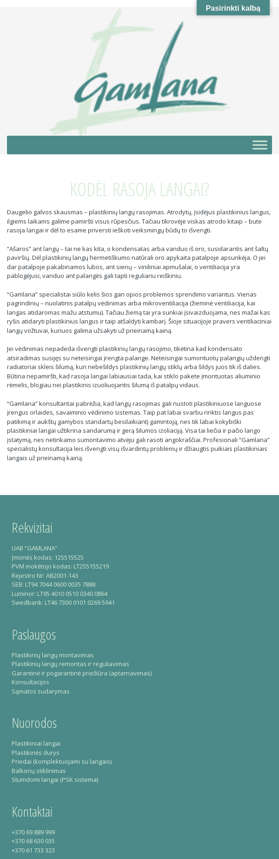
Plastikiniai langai (36, 743)
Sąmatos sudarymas (41, 691)
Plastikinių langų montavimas (53, 655)
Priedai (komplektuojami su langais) (62, 761)
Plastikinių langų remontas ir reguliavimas (70, 664)
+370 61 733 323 (33, 850)
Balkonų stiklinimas (39, 770)
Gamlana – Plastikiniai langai (139, 71)
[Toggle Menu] (259, 145)
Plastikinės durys (36, 752)
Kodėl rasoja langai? (139, 189)
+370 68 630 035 (33, 841)
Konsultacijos (30, 682)
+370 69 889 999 (33, 832)
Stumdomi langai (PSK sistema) (55, 779)
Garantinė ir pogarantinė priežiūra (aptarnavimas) (82, 673)
